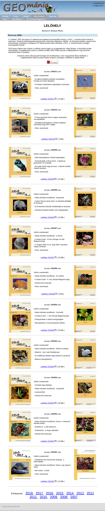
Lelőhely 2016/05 (48, 330)
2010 (44, 497)
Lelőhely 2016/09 (48, 179)
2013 (81, 493)
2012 (90, 493)
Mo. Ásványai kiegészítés (35, 19)
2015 (60, 493)
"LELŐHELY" (17, 19)
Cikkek (4, 19)
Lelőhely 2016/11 (48, 99)
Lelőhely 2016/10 (48, 139)
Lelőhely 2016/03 (48, 403)
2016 (50, 493)
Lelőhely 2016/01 (48, 481)
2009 (54, 497)
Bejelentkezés (99, 3)
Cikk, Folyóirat (39, 16)
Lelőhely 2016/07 (48, 258)
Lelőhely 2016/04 (48, 367)
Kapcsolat (53, 16)
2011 (34, 497)
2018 (30, 493)
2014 (70, 493)
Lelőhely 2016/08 (48, 217)
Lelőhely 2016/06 (48, 294)
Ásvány (15, 16)
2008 (64, 497)
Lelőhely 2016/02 (48, 441)
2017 (40, 493)
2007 (73, 497)
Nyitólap (5, 16)
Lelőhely (26, 16)
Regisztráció (98, 6)
